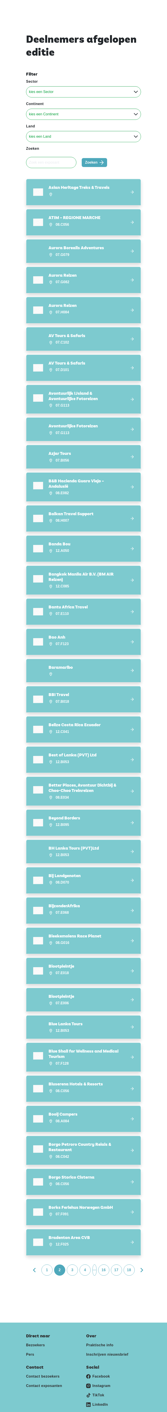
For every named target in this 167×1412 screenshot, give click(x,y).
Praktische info (99, 1334)
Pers (30, 1343)
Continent (35, 104)
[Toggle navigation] (136, 6)
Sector (32, 81)
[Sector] (83, 91)
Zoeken (32, 148)
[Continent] (83, 114)
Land (30, 126)
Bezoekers (35, 1334)
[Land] (83, 136)
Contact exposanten (44, 1375)
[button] (83, 192)
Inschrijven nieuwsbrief (107, 1343)
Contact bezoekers (43, 1365)
